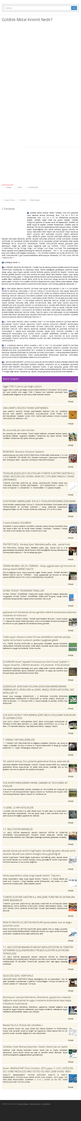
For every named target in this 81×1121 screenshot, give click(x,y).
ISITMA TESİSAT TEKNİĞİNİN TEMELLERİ (23, 590)
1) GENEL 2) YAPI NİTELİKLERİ (18, 807)
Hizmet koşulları (35, 1104)
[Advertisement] (40, 40)
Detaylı (72, 401)
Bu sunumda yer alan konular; (19, 430)
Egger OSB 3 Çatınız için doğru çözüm (22, 386)
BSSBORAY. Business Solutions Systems (23, 451)
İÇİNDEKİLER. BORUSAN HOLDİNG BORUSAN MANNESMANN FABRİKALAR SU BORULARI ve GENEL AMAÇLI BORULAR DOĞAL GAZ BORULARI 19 (38, 689)
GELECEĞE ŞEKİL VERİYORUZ (18, 975)
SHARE (7, 187)
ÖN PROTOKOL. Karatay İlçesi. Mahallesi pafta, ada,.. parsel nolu (36, 544)
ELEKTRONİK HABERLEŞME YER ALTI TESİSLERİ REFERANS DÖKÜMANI (39, 501)
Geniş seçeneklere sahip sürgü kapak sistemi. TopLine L (32, 875)
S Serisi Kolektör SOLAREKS (17, 522)
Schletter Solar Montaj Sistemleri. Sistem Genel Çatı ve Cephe (35, 1046)
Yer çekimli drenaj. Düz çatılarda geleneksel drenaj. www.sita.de (36, 761)
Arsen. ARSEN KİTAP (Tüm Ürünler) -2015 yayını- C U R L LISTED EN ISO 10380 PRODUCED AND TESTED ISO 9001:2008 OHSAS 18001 (38, 1070)
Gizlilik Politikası (23, 1104)
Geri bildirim (46, 1104)
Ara (74, 8)
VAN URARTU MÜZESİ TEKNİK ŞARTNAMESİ (25, 408)
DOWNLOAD (32, 187)
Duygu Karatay (9, 200)
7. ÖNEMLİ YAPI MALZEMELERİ (19, 739)
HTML (18, 187)
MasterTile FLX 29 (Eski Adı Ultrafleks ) (23, 1025)
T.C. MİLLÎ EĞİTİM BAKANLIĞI (18, 829)
